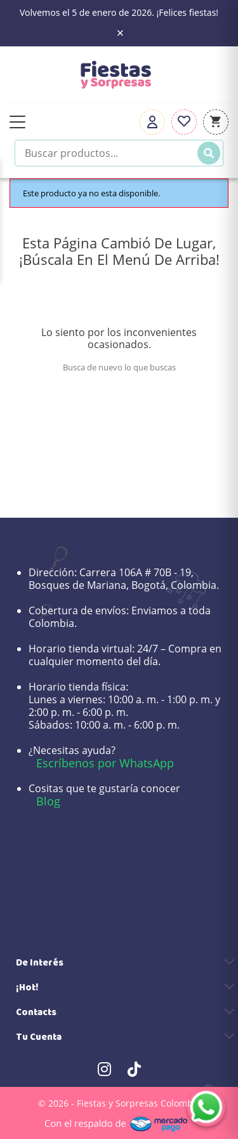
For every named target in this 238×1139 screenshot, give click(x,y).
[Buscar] (208, 153)
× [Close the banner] (120, 33)
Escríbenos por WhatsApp (105, 763)
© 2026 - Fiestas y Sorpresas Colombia (119, 1103)
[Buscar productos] (119, 153)
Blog (48, 801)
